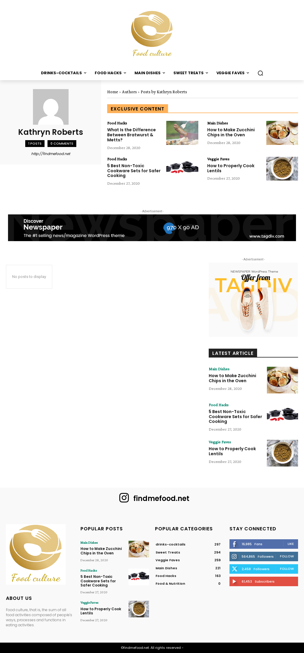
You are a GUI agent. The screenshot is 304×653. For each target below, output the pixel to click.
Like (291, 543)
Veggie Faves (218, 159)
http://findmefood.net (50, 153)
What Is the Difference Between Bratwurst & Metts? (131, 135)
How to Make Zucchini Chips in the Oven (231, 132)
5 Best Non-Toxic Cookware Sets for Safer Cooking (134, 171)
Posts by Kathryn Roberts (164, 91)
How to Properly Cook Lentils (230, 168)
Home (112, 91)
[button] (260, 73)
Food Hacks (117, 123)
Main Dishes (217, 123)
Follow (287, 556)
